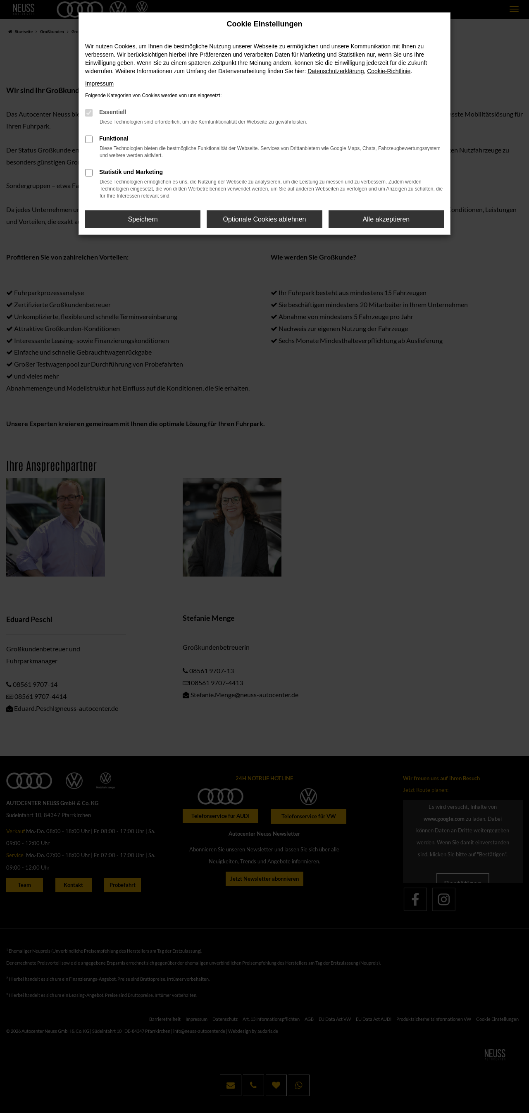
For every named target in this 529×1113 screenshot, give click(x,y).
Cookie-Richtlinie (388, 71)
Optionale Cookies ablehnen (264, 219)
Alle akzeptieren (386, 219)
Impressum (99, 83)
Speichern (143, 219)
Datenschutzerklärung (335, 71)
